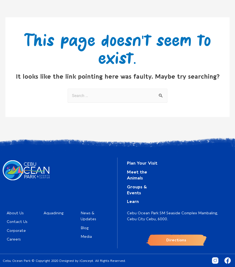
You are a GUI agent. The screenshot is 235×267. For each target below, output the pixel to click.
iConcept (86, 261)
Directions (176, 240)
